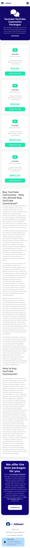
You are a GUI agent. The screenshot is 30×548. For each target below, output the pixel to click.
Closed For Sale (15, 73)
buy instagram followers (15, 535)
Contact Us (15, 507)
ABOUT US (15, 529)
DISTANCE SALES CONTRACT (15, 532)
